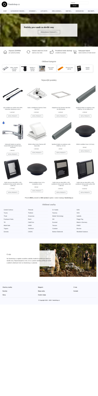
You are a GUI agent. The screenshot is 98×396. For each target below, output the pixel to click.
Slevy (4, 295)
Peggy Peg (80, 219)
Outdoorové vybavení (17, 11)
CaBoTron (31, 222)
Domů (5, 11)
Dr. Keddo (55, 210)
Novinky (4, 291)
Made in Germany (82, 222)
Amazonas (31, 216)
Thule (5, 216)
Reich (29, 219)
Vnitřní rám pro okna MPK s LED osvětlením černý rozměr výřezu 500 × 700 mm (85, 184)
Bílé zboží (91, 11)
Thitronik (30, 210)
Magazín (40, 287)
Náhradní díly (80, 11)
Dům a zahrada (56, 11)
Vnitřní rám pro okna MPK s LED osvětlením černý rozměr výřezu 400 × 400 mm (61, 184)
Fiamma (54, 213)
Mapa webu (41, 291)
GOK (78, 210)
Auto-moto (44, 11)
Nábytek (68, 11)
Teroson (54, 225)
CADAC (30, 231)
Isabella (79, 216)
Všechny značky (7, 287)
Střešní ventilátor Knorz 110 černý (85, 144)
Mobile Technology (57, 216)
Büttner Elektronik (57, 231)
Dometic (6, 231)
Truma (6, 213)
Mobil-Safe (7, 225)
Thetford (30, 213)
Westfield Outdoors (82, 231)
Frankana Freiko (8, 219)
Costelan (55, 228)
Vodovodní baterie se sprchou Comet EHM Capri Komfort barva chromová (13, 146)
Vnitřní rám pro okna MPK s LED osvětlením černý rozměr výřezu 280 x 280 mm (12, 184)
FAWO (79, 225)
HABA (30, 225)
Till (4, 222)
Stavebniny (32, 11)
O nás (75, 287)
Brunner (79, 228)
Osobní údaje (42, 295)
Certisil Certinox (8, 210)
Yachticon (31, 228)
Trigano (6, 228)
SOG (78, 213)
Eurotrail (54, 222)
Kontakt (76, 291)
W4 (53, 219)
